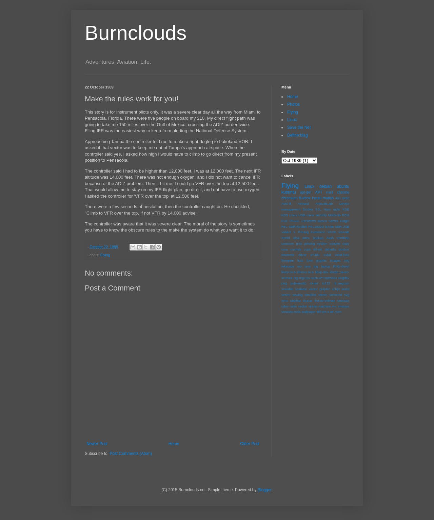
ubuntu (343, 186)
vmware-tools (291, 312)
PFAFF (295, 221)
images (335, 260)
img (346, 260)
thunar (307, 300)
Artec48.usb (324, 203)
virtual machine (320, 306)
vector (302, 306)
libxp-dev (321, 272)
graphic (321, 260)
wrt (324, 312)
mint (329, 192)
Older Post (249, 443)
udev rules (289, 306)
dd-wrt (317, 249)
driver (302, 255)
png (284, 283)
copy (345, 243)
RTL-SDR (288, 226)
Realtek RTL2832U (310, 226)
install (316, 198)
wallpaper (309, 312)
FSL (318, 209)
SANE (329, 226)
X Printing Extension (309, 232)
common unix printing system (304, 243)
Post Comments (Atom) (131, 453)
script (336, 289)
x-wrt (330, 312)
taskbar (295, 300)
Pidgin (344, 221)
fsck (300, 260)
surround (335, 295)
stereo (323, 295)
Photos (293, 104)
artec (306, 238)
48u (338, 198)
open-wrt (317, 278)
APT (318, 192)
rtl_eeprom (341, 283)
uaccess (343, 300)
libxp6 (334, 272)
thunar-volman (324, 300)
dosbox (344, 249)
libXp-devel (341, 266)
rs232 (326, 283)
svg (346, 295)
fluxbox (305, 198)
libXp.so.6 (288, 272)
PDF (284, 221)
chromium (289, 198)
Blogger (265, 489)
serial (345, 289)
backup (318, 238)
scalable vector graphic (312, 289)
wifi (318, 312)
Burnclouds (135, 32)
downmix (287, 255)
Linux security (317, 215)
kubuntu (288, 192)
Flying (105, 255)
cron (284, 249)
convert (335, 243)
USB (345, 226)
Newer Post (96, 443)
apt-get (306, 192)
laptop (325, 266)
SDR (338, 226)
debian (325, 186)
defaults (330, 249)
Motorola (334, 215)
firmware (287, 260)
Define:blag (297, 135)
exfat (327, 255)
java (307, 266)
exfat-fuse (342, 255)
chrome (343, 192)
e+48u (315, 255)
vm (334, 306)
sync (284, 300)
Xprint (285, 238)
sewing (298, 295)
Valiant (286, 232)
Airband (303, 203)
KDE (345, 209)
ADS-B (286, 203)
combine (343, 238)
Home (174, 443)
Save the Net (299, 127)
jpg (316, 266)
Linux (292, 119)
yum (338, 312)
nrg (295, 278)
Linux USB (297, 215)
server (286, 295)
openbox (330, 278)
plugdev (343, 278)
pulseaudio (298, 283)
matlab (328, 198)
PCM (345, 215)
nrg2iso (304, 278)
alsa (296, 238)
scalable (287, 289)
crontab (295, 249)
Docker (308, 209)
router (314, 283)
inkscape (287, 266)
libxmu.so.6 (305, 272)
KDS (284, 215)
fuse (310, 260)
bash (330, 238)
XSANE (343, 232)
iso (299, 266)
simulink (310, 295)
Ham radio (332, 209)
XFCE (331, 232)
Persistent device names (319, 221)
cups (307, 249)
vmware (343, 306)
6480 (345, 198)
